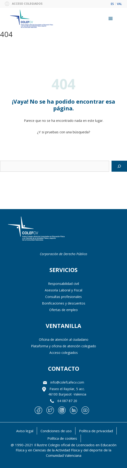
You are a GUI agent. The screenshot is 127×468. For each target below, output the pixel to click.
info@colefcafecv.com (67, 382)
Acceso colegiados (63, 352)
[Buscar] (119, 166)
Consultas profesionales (63, 296)
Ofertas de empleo (63, 310)
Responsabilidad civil (63, 283)
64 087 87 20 (67, 401)
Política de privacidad (96, 430)
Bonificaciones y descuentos (63, 303)
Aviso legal (24, 430)
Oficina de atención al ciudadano (63, 339)
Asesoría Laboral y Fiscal (63, 290)
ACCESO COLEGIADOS (27, 4)
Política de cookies (62, 438)
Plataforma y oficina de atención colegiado (63, 346)
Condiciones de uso (56, 430)
